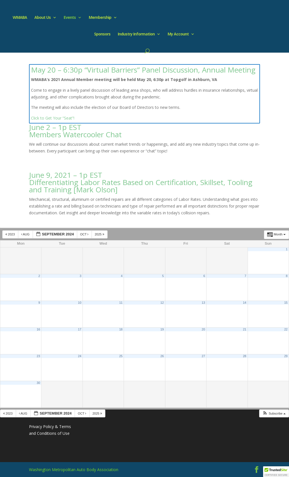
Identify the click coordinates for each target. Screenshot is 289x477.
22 (286, 329)
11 (121, 302)
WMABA (17, 17)
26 (162, 356)
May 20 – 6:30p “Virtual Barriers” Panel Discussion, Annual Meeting (143, 70)
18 (121, 329)
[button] (273, 413)
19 (162, 329)
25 (121, 356)
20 (203, 329)
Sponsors (102, 34)
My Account (178, 34)
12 (162, 302)
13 (203, 302)
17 (79, 329)
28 (244, 356)
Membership (97, 17)
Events (67, 17)
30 (38, 382)
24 (79, 356)
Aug (25, 234)
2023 (10, 234)
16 (38, 329)
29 (286, 356)
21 (244, 329)
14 (244, 302)
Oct (84, 234)
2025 (100, 234)
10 (79, 302)
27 (203, 356)
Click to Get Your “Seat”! (52, 118)
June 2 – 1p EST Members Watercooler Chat (75, 131)
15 (286, 302)
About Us (40, 17)
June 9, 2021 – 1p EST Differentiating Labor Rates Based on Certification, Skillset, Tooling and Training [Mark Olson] (140, 182)
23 (38, 356)
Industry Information (136, 34)
